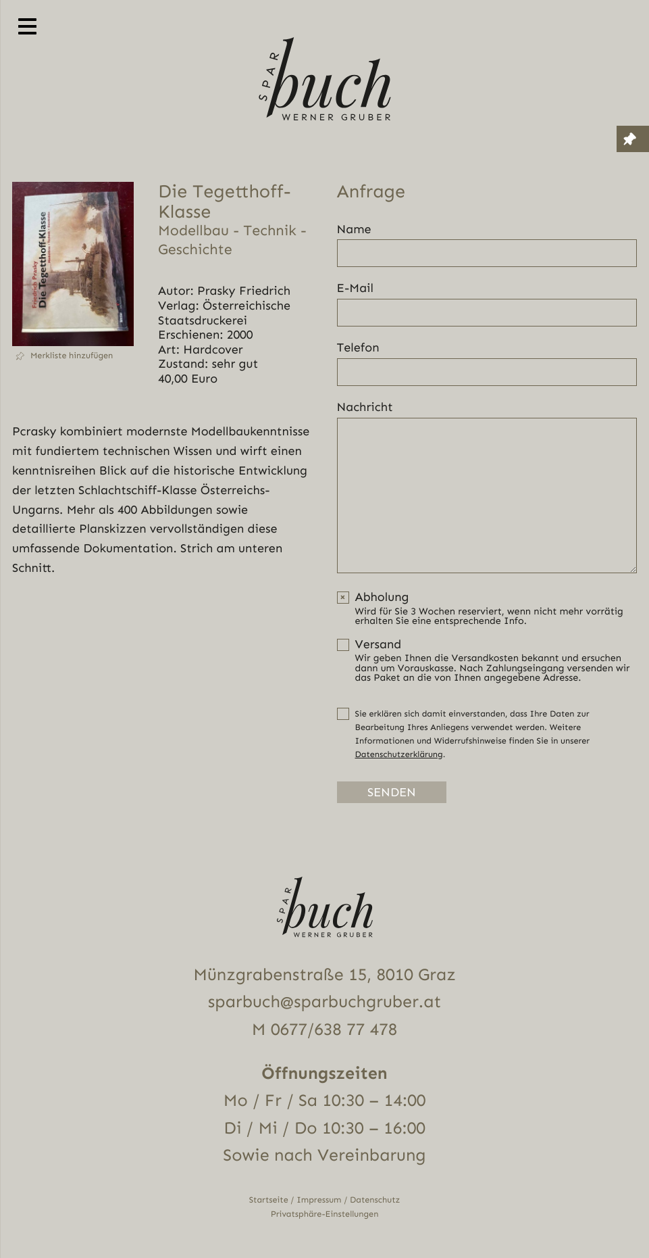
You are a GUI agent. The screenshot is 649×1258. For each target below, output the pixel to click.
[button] (73, 356)
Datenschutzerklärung (399, 755)
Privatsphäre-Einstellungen (325, 1214)
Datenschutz (375, 1200)
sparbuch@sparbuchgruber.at (324, 1002)
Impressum (318, 1200)
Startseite (268, 1200)
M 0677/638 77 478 (324, 1030)
